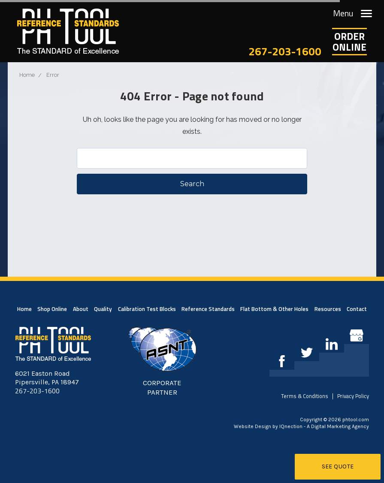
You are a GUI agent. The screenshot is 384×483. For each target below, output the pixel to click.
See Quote (338, 466)
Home (24, 309)
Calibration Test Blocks (147, 309)
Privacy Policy (353, 396)
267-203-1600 (284, 51)
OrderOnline (349, 41)
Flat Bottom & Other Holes (274, 309)
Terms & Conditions (304, 396)
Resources (327, 309)
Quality (103, 309)
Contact (357, 309)
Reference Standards (208, 309)
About (80, 309)
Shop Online (52, 309)
